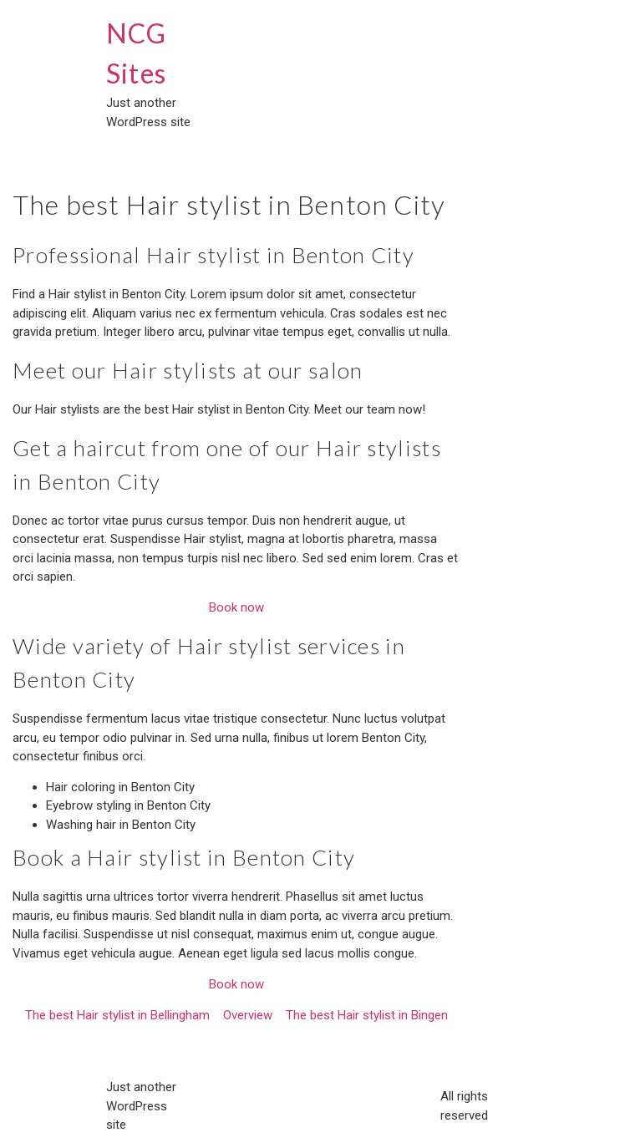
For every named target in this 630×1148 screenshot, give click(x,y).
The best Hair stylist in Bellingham (117, 1015)
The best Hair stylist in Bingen (367, 1015)
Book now (236, 607)
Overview (247, 1015)
